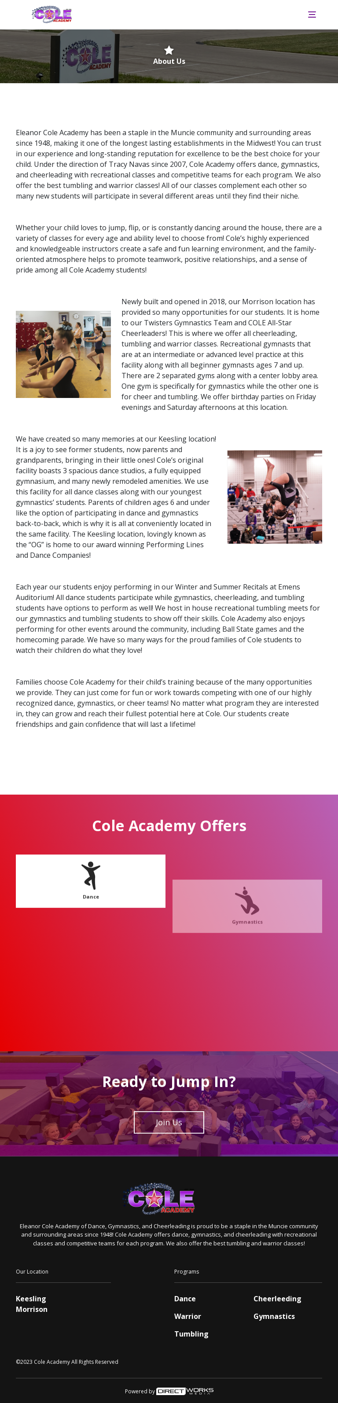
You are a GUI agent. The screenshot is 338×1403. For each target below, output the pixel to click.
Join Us (169, 1136)
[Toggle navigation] (312, 14)
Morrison (32, 1309)
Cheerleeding (277, 1299)
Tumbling (191, 1334)
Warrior (187, 1316)
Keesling (31, 1299)
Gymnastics (274, 1316)
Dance (91, 910)
